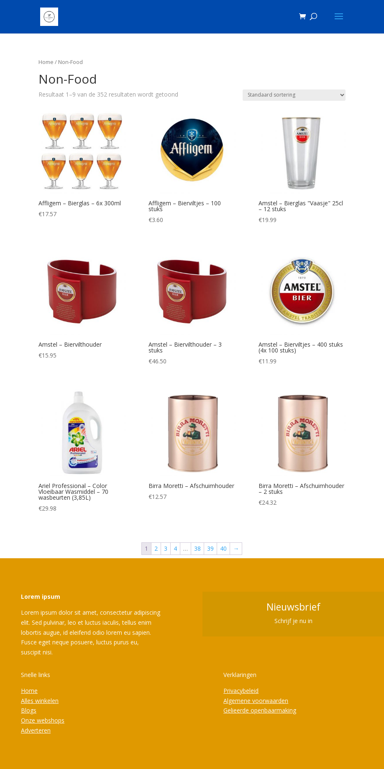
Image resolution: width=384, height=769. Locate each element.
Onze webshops (42, 720)
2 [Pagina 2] (156, 548)
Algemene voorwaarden (255, 701)
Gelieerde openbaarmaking (259, 710)
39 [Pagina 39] (210, 548)
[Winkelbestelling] (294, 95)
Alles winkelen (40, 701)
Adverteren (36, 730)
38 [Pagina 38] (197, 548)
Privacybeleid (241, 691)
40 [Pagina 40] (223, 548)
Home (46, 62)
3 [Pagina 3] (165, 548)
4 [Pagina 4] (175, 548)
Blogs (28, 710)
